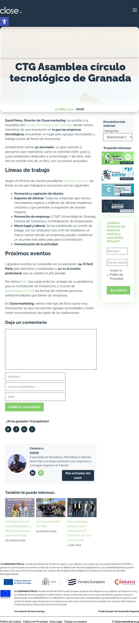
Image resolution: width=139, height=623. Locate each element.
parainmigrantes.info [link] (19, 291)
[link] (4, 21)
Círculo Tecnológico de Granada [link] (48, 125)
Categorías (111, 131)
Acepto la (116, 274)
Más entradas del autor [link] (78, 475)
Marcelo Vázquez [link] (75, 181)
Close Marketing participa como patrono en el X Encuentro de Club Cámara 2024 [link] (79, 531)
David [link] (80, 109)
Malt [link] (24, 281)
